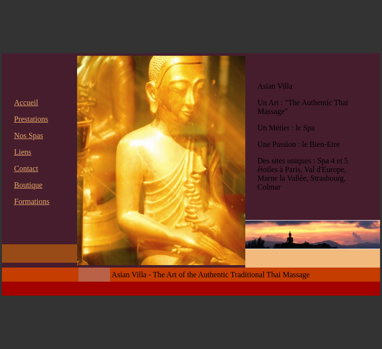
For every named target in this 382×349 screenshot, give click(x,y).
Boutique (28, 185)
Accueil (26, 102)
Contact (26, 168)
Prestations (31, 119)
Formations (31, 201)
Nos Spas (28, 135)
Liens (23, 152)
